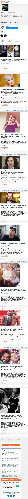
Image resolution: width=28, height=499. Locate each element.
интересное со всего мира (11, 110)
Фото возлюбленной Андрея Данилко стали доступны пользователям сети (13, 244)
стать (25, 223)
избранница (22, 347)
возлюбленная (24, 261)
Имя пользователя (7, 487)
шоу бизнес (6, 190)
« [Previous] (2, 439)
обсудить (22, 308)
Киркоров (22, 386)
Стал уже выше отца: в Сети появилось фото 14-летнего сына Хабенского (14, 206)
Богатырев (18, 154)
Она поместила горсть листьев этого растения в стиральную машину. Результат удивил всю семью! (10, 465)
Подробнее (4, 68)
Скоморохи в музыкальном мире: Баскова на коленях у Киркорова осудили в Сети (12, 368)
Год (18, 347)
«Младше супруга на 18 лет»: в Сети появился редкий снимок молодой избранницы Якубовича (12, 329)
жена (22, 154)
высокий (16, 223)
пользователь (21, 71)
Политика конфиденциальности (9, 476)
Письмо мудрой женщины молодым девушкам (10, 461)
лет (26, 347)
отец (20, 223)
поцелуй (25, 154)
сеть (26, 71)
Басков (18, 386)
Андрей (18, 261)
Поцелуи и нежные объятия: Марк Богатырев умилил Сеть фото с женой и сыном (13, 136)
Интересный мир (8, 13)
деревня (18, 110)
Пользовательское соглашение (9, 475)
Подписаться (11, 445)
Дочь (11, 190)
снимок (25, 190)
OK (17, 485)
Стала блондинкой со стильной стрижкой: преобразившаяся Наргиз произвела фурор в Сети (13, 417)
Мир (26, 386)
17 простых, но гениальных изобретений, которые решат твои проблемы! (10, 453)
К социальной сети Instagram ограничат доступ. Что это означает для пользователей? (14, 60)
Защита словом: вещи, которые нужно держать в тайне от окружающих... (11, 457)
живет (22, 110)
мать (19, 190)
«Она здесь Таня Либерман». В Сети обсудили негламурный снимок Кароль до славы (13, 291)
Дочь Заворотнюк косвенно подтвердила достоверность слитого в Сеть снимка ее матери (13, 172)
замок (25, 110)
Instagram (16, 71)
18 (17, 439)
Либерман (18, 308)
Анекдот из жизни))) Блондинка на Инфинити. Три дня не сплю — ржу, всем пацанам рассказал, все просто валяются (11, 470)
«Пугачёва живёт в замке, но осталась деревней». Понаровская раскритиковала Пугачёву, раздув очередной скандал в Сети (13, 91)
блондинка (19, 435)
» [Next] (19, 439)
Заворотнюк (15, 190)
